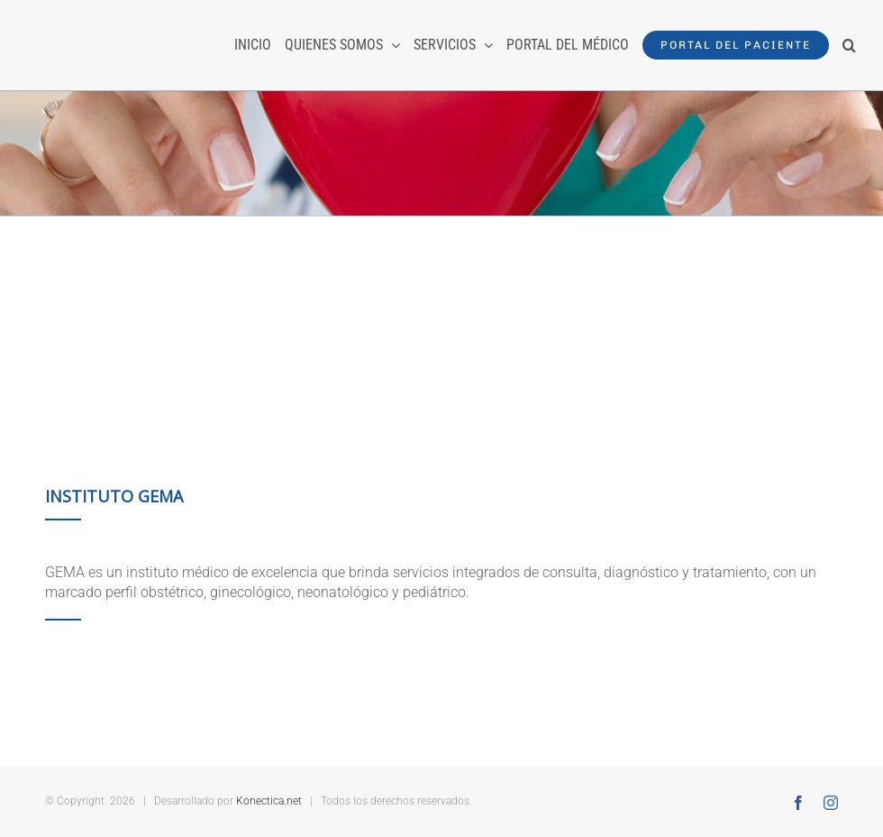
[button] (849, 45)
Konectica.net (269, 801)
